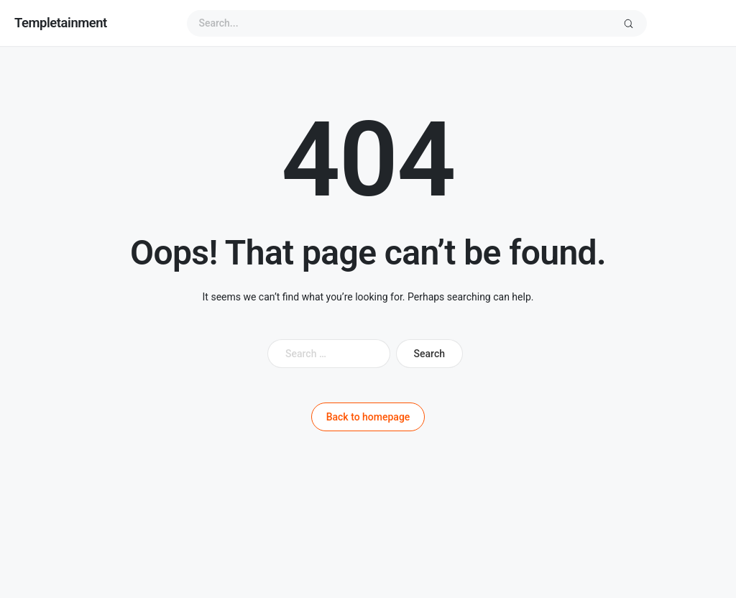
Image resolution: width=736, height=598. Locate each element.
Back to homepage (368, 417)
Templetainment (60, 22)
